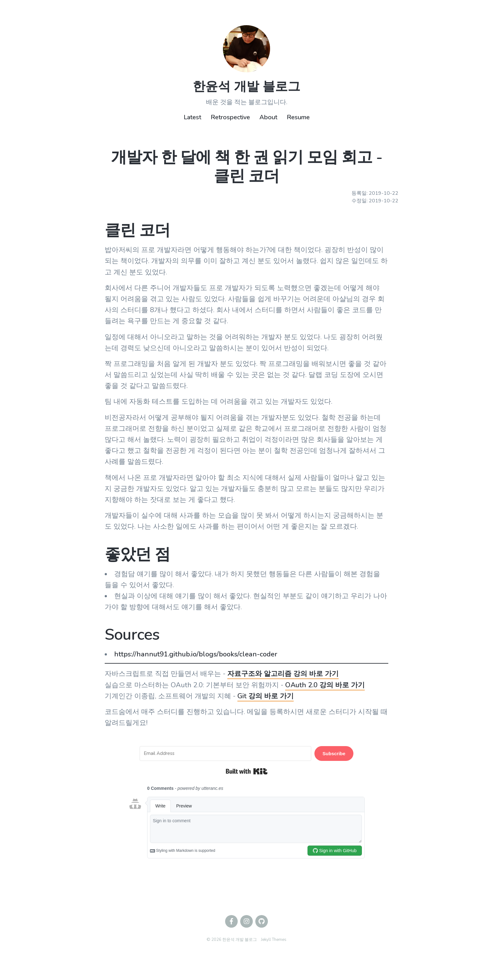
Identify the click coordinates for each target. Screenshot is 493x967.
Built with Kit (247, 771)
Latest (192, 117)
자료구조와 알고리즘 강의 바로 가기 (283, 673)
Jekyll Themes (273, 939)
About (268, 117)
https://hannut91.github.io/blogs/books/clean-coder (195, 654)
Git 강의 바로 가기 (265, 696)
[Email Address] (225, 753)
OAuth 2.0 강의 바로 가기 (325, 685)
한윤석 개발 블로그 (246, 86)
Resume (298, 117)
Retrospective (230, 117)
